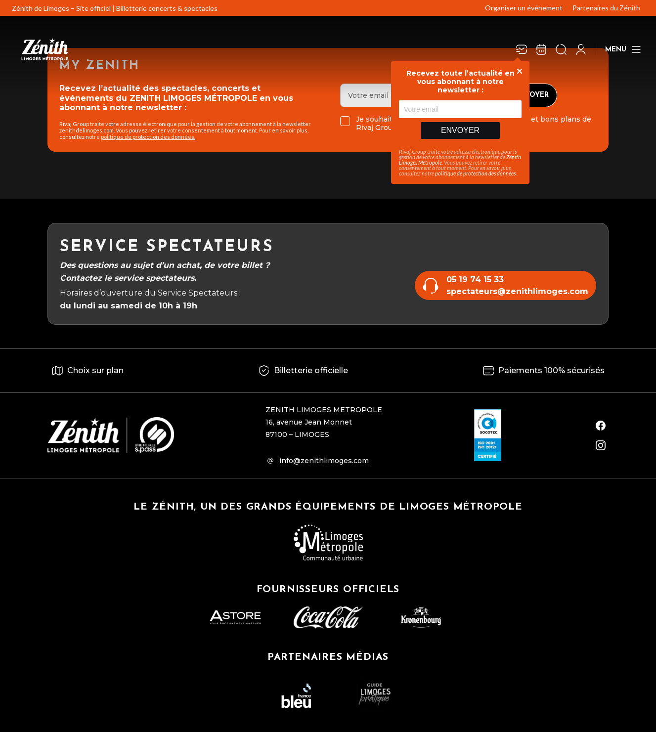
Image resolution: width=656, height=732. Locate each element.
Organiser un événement (524, 7)
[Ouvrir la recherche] (561, 49)
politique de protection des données (475, 173)
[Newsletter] (521, 49)
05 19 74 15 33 (475, 279)
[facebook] (601, 425)
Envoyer (460, 130)
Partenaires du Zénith (606, 7)
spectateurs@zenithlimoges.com (517, 291)
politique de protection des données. (148, 136)
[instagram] (601, 445)
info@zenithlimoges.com (324, 460)
